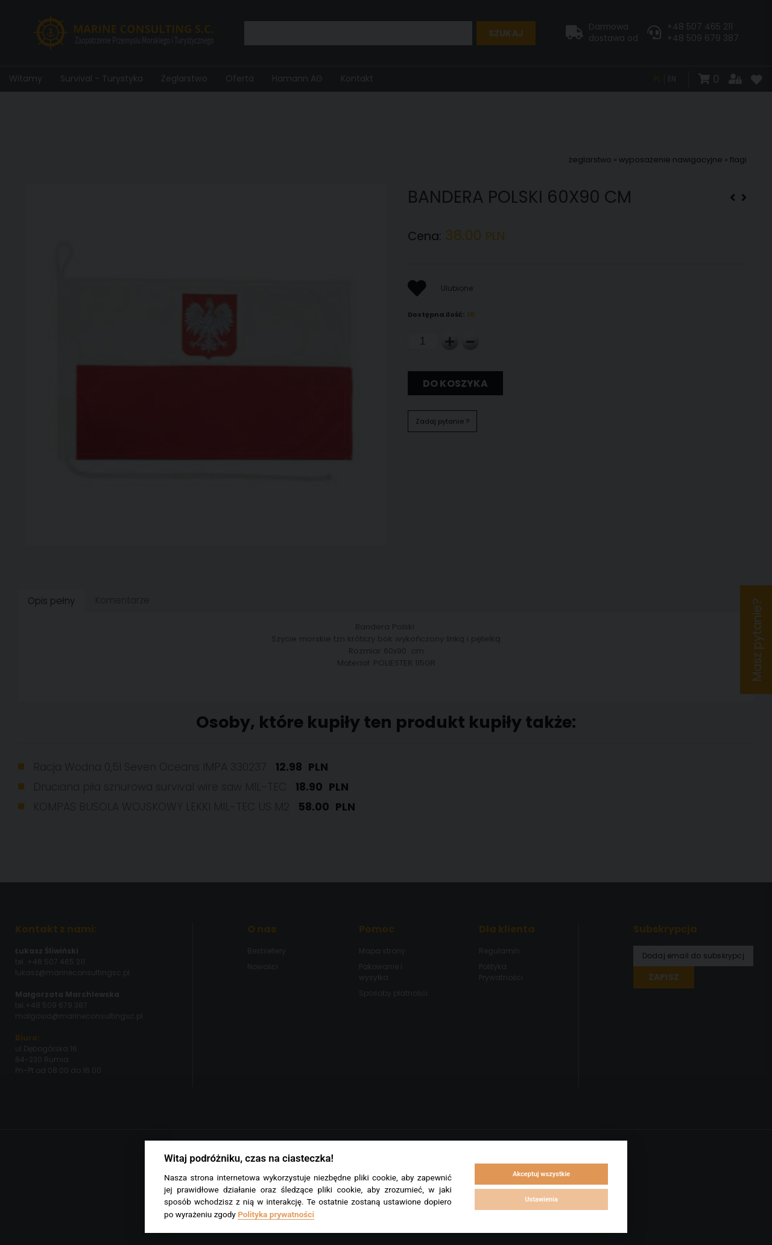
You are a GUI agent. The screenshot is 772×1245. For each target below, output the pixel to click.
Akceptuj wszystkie (541, 1174)
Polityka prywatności (276, 1214)
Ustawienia (541, 1199)
